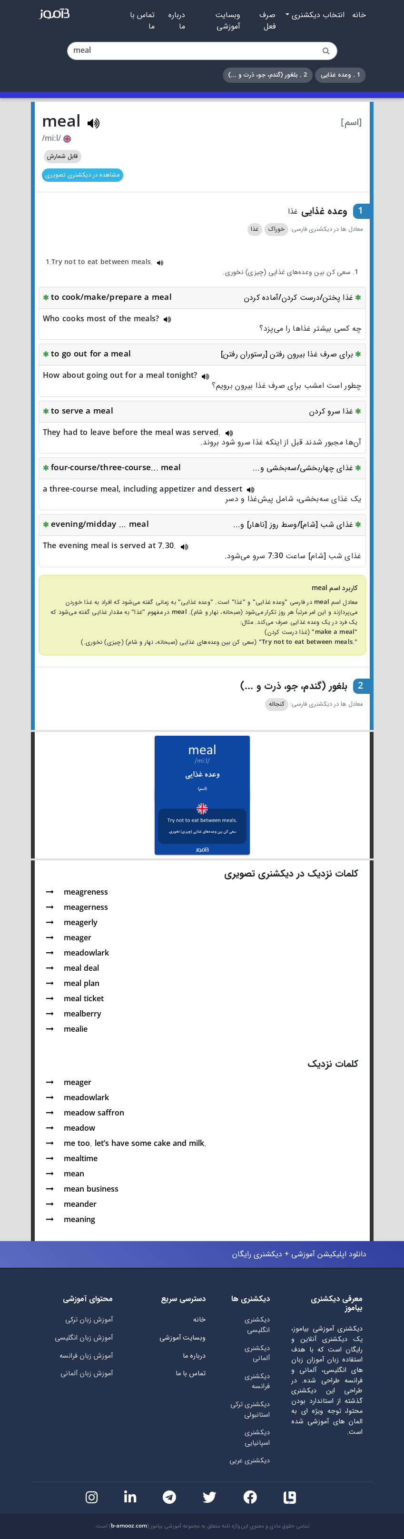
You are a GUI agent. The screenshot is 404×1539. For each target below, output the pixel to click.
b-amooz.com (129, 1526)
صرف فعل (267, 21)
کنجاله (277, 704)
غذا (254, 229)
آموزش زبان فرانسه (86, 1356)
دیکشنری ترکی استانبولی (250, 1410)
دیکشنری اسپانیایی (257, 1438)
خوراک (276, 229)
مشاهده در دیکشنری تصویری (82, 175)
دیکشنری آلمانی (257, 1353)
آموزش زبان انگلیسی (84, 1337)
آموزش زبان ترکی (89, 1319)
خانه (359, 15)
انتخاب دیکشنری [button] (317, 15)
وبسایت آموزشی (227, 21)
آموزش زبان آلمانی (86, 1373)
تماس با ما (142, 21)
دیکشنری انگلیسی (257, 1325)
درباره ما (176, 21)
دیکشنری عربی (249, 1460)
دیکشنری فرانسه (257, 1381)
